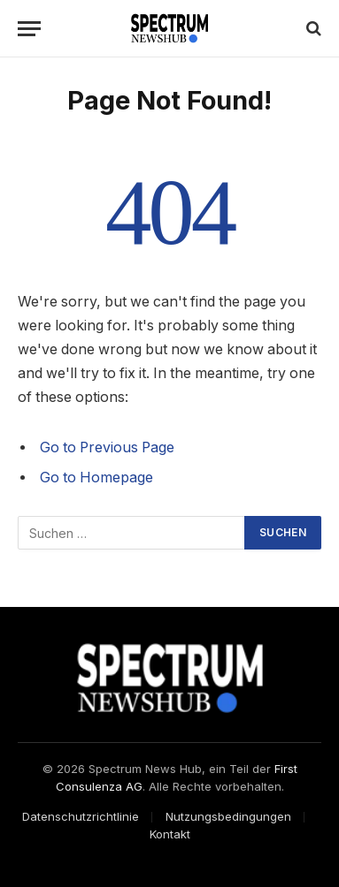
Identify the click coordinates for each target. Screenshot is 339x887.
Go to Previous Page (107, 447)
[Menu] (29, 29)
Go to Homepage (96, 477)
